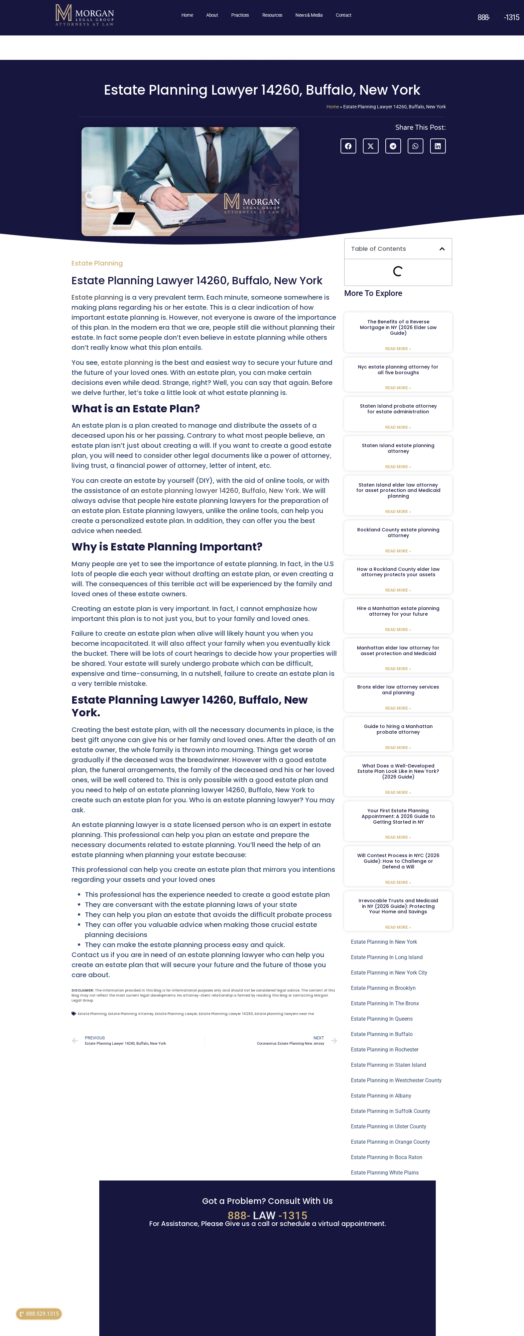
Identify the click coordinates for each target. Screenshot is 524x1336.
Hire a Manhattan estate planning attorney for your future (398, 611)
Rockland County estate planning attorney (398, 532)
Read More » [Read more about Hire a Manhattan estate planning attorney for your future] (398, 629)
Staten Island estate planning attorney (398, 448)
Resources (272, 15)
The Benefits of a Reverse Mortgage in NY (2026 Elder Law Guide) (398, 327)
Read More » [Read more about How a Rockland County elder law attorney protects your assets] (398, 590)
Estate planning (98, 297)
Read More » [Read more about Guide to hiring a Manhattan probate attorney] (398, 747)
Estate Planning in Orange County (390, 1142)
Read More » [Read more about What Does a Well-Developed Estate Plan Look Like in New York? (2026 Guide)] (398, 792)
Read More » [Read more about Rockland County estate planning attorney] (398, 551)
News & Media (308, 15)
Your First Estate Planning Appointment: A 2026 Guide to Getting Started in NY (398, 816)
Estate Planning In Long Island (387, 957)
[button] (348, 145)
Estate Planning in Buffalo (382, 1034)
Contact (343, 15)
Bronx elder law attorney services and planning (398, 690)
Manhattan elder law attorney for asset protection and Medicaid (398, 650)
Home (187, 15)
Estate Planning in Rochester (384, 1049)
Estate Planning (97, 263)
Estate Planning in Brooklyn (383, 988)
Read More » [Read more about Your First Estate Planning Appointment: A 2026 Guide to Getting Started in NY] (398, 837)
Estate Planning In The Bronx (385, 1003)
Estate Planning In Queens (382, 1019)
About (212, 15)
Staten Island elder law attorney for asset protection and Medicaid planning (398, 491)
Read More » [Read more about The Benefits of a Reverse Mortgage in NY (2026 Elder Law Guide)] (398, 348)
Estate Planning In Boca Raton (386, 1157)
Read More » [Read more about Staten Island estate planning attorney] (398, 467)
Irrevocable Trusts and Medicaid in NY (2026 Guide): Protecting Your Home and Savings (398, 906)
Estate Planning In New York (384, 942)
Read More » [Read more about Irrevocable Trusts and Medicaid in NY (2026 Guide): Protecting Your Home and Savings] (398, 927)
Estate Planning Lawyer (176, 1013)
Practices (240, 15)
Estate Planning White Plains (385, 1172)
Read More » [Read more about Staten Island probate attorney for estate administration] (398, 427)
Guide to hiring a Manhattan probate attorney (398, 729)
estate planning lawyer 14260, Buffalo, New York (220, 490)
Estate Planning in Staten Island (388, 1065)
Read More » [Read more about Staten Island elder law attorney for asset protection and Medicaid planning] (398, 511)
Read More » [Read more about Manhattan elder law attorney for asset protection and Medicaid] (398, 668)
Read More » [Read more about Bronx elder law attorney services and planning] (398, 708)
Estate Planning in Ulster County (388, 1126)
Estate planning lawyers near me (284, 1013)
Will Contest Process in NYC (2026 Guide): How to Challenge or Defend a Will (398, 861)
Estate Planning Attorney (130, 1013)
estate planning (127, 362)
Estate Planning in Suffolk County (390, 1111)
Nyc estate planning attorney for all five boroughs (398, 370)
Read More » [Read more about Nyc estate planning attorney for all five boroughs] (398, 388)
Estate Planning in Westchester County (396, 1080)
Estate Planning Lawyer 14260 (226, 1013)
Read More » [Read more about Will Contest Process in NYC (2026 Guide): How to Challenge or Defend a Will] (398, 882)
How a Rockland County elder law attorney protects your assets (398, 572)
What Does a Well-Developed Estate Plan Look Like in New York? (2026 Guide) (398, 771)
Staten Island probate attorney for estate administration (398, 409)
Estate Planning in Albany (381, 1096)
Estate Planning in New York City (389, 972)
